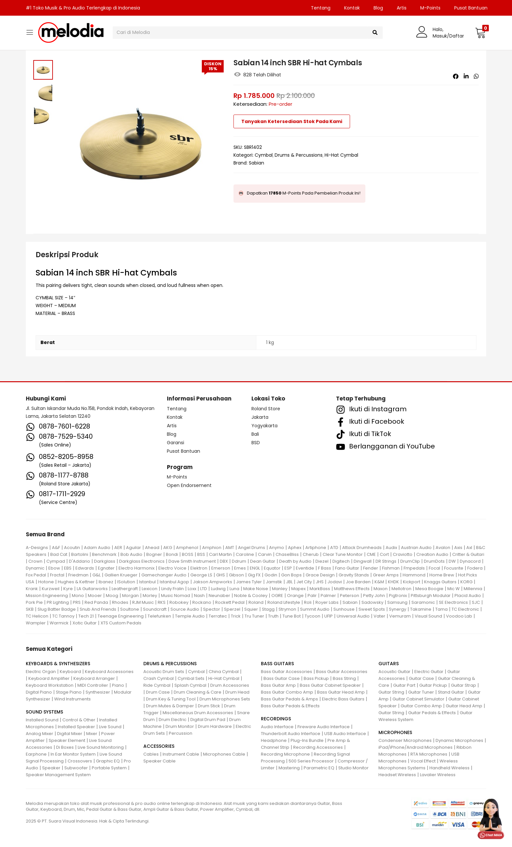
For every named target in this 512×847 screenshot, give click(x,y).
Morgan (130, 595)
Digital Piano (39, 692)
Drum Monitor (180, 726)
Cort (384, 554)
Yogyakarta (264, 425)
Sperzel (232, 609)
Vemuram (400, 616)
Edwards (84, 568)
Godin (270, 575)
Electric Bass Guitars (343, 699)
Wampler (36, 623)
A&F (56, 547)
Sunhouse (344, 609)
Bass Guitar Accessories (286, 671)
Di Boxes (65, 747)
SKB (30, 609)
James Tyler (249, 582)
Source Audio (184, 609)
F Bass (324, 568)
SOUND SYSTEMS (44, 712)
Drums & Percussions (299, 155)
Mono (78, 595)
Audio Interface (277, 727)
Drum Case (158, 692)
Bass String (344, 678)
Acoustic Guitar (394, 671)
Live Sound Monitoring (101, 747)
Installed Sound (42, 720)
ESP (288, 568)
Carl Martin (220, 554)
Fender (370, 568)
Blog (378, 8)
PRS (77, 602)
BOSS (187, 554)
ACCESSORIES (158, 746)
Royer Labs (327, 602)
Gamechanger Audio (163, 575)
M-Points (430, 8)
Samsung (397, 602)
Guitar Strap (463, 685)
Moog (112, 595)
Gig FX (254, 575)
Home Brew (441, 575)
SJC (476, 602)
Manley (279, 589)
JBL (289, 582)
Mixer (91, 733)
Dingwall (363, 561)
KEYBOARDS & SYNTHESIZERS (58, 663)
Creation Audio (432, 554)
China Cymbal (224, 671)
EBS (68, 568)
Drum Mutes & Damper (170, 706)
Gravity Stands (354, 575)
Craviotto (402, 554)
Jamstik (274, 582)
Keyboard (70, 671)
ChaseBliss (287, 554)
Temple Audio (190, 616)
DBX (224, 561)
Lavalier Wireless (438, 775)
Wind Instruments (72, 699)
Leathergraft (125, 589)
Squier (251, 609)
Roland (256, 602)
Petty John (374, 595)
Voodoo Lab (459, 616)
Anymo (276, 547)
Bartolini (79, 554)
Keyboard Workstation (49, 685)
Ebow (54, 568)
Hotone (46, 582)
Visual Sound (428, 616)
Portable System (109, 768)
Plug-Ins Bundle (307, 740)
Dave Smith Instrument (192, 561)
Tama (441, 609)
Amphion (211, 547)
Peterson (349, 595)
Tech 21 (86, 616)
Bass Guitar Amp (278, 685)
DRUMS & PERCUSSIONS (170, 663)
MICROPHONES (395, 732)
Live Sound (110, 727)
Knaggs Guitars (440, 582)
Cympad (55, 561)
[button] (480, 32)
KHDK (393, 582)
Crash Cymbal (158, 678)
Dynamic (35, 568)
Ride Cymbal (156, 685)
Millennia (473, 589)
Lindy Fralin (172, 589)
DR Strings (386, 561)
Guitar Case (421, 678)
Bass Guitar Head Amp (341, 692)
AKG (167, 547)
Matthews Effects (352, 589)
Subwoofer (76, 768)
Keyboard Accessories (109, 671)
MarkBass (320, 589)
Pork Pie (34, 602)
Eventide (305, 568)
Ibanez (106, 582)
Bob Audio (131, 554)
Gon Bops (291, 575)
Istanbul (147, 582)
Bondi (172, 554)
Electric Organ (41, 671)
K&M (379, 582)
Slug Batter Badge (57, 609)
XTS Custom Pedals (121, 623)
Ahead (152, 547)
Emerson (220, 568)
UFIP (328, 616)
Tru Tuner (254, 616)
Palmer (328, 595)
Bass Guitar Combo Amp (287, 692)
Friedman (78, 575)
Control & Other (78, 720)
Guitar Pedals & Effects (432, 713)
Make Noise (255, 589)
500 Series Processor (311, 761)
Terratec (218, 616)
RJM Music (143, 602)
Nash (199, 595)
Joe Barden (358, 582)
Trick (236, 616)
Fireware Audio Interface (323, 727)
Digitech (341, 561)
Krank (32, 589)
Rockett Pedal (230, 602)
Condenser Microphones (405, 740)
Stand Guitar (451, 692)
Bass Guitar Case (282, 678)
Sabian (256, 163)
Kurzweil (50, 589)
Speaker (51, 768)
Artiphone (315, 547)
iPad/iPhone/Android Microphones (415, 747)
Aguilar (133, 547)
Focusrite (453, 568)
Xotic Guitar (84, 623)
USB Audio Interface (345, 733)
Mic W (453, 589)
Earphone (36, 754)
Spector (211, 609)
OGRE (277, 595)
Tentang (320, 8)
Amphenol (187, 547)
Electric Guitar (428, 671)
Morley (150, 595)
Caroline (245, 554)
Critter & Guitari (468, 554)
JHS (320, 582)
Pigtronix (398, 595)
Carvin (265, 554)
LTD (203, 589)
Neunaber (219, 595)
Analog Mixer (39, 733)
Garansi (175, 442)
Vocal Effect (423, 761)
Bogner (154, 554)
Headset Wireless (397, 775)
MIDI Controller (92, 685)
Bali (255, 434)
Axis (458, 547)
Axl (469, 547)
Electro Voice (172, 568)
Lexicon (149, 589)
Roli (308, 602)
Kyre (68, 589)
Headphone (274, 740)
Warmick (59, 623)
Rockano (201, 602)
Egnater (106, 568)
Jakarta (259, 417)
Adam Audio (97, 547)
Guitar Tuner (421, 692)
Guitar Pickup (433, 685)
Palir (312, 595)
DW (452, 561)
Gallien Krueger (120, 575)
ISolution (126, 582)
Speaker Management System (58, 775)
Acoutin (72, 547)
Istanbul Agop (174, 582)
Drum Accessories (229, 685)
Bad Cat (58, 554)
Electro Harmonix (136, 568)
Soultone (129, 609)
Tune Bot (291, 616)
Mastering (289, 768)
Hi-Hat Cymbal (341, 155)
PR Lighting (58, 602)
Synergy (397, 609)
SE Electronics (453, 602)
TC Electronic (465, 609)
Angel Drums (251, 547)
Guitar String (391, 692)
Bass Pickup (316, 678)
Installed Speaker (76, 727)
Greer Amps (386, 575)
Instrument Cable (181, 754)
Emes (240, 568)
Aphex (294, 547)
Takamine (420, 609)
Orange (295, 595)
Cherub (311, 554)
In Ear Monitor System (73, 754)
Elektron (198, 568)
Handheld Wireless (449, 768)
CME (371, 554)
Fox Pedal (36, 575)
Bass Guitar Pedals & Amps (289, 699)
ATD (334, 547)
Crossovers (80, 761)
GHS (220, 575)
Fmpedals (414, 568)
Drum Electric (172, 719)
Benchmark (104, 554)
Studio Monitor (353, 768)
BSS (201, 554)
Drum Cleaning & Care (197, 692)
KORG (466, 582)
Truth (273, 616)
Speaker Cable (159, 761)
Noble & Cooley (250, 595)
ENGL (255, 568)
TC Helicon (37, 616)
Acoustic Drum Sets (163, 671)
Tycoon (312, 616)
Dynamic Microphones (459, 740)
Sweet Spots (372, 609)
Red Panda (96, 602)
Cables (151, 754)
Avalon (443, 547)
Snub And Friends (98, 609)
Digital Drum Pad (207, 719)
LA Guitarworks (92, 589)
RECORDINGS (276, 718)
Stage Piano (69, 692)
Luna (234, 589)
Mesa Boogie (429, 589)
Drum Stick (209, 706)
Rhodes (120, 602)
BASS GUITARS (277, 663)
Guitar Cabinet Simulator (418, 699)
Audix (391, 547)
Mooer (95, 595)
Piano (118, 685)
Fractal (57, 575)
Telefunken (159, 616)
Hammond (414, 575)
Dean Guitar (262, 561)
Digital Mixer (69, 733)
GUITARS (388, 663)
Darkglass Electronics (142, 561)
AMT (229, 547)
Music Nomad (175, 595)
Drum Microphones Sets (225, 699)
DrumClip (410, 561)
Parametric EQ (319, 768)
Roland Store (265, 408)
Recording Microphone (285, 754)
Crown (35, 561)
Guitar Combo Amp (421, 706)
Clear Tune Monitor (343, 554)
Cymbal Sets (191, 678)
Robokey (178, 602)
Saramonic (423, 602)
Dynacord (470, 561)
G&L (96, 575)
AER (118, 547)
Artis (402, 8)
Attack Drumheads (362, 547)
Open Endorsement (189, 485)
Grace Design (320, 575)
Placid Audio (468, 595)
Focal (434, 568)
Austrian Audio (416, 547)
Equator (272, 568)
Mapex (298, 589)
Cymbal (264, 155)
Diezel (321, 561)
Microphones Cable (224, 754)
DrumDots (434, 561)
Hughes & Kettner (76, 582)
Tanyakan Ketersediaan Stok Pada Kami (291, 121)
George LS (201, 575)
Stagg (268, 609)
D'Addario (79, 561)
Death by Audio (295, 561)
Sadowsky (372, 602)
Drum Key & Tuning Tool (171, 699)
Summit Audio (314, 609)
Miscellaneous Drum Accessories (198, 713)
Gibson (236, 575)
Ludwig (218, 589)
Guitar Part (404, 685)
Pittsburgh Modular (431, 595)
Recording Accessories (318, 747)
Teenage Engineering (121, 616)
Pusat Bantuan (471, 8)
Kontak (352, 8)
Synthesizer (98, 692)
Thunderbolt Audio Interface (290, 733)
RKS (162, 602)
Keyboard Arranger (94, 678)
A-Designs (37, 547)
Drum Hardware (215, 726)
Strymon (287, 609)
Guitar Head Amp (464, 706)
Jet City (304, 582)
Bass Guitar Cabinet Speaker (330, 685)
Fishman (391, 568)
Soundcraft (155, 609)
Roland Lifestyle (283, 602)
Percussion (180, 733)
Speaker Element (67, 740)
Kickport (411, 582)
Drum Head (237, 692)
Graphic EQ (108, 761)
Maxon (381, 589)
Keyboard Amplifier (49, 678)
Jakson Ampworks (212, 582)
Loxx (192, 589)
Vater (379, 616)
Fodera (475, 568)
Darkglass (104, 561)
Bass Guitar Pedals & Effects (290, 706)
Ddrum (239, 561)
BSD (255, 442)
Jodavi (335, 582)
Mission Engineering (47, 595)
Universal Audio (353, 616)
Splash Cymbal (190, 685)
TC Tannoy (63, 616)
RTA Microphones (428, 754)
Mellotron (401, 589)
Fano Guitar (347, 568)
